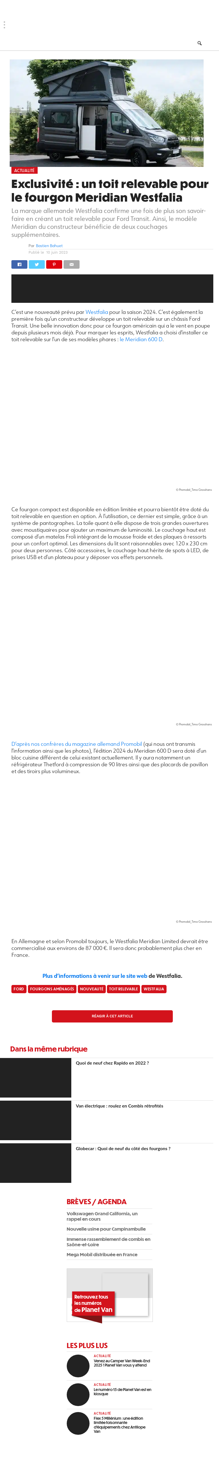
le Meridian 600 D (141, 339)
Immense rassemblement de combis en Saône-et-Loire (109, 1241)
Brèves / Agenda (97, 1201)
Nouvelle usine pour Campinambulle (106, 1228)
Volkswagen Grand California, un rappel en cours (102, 1216)
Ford (19, 988)
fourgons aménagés (52, 988)
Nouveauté (92, 988)
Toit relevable (123, 988)
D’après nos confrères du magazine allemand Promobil (76, 743)
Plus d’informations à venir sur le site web (94, 975)
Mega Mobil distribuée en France (102, 1254)
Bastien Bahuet (49, 245)
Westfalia (97, 311)
